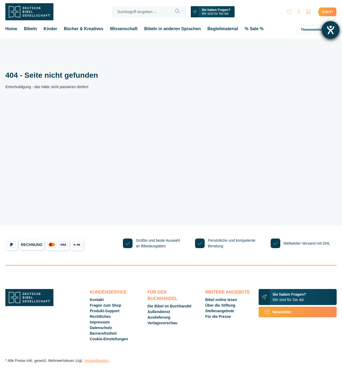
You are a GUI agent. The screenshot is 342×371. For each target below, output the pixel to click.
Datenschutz (101, 328)
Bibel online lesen (221, 300)
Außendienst (158, 312)
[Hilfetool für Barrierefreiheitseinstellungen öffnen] (330, 30)
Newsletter (275, 312)
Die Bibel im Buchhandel (169, 306)
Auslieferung (158, 317)
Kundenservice (108, 292)
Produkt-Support (104, 311)
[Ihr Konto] (299, 10)
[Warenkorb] (321, 11)
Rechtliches (100, 316)
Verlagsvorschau (162, 323)
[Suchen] (177, 12)
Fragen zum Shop (105, 305)
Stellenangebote (219, 311)
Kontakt (97, 300)
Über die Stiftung (220, 305)
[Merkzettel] (289, 10)
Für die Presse (218, 316)
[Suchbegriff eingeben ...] (140, 12)
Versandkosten (96, 360)
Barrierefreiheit (103, 333)
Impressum (100, 322)
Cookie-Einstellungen (109, 339)
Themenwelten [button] (316, 30)
